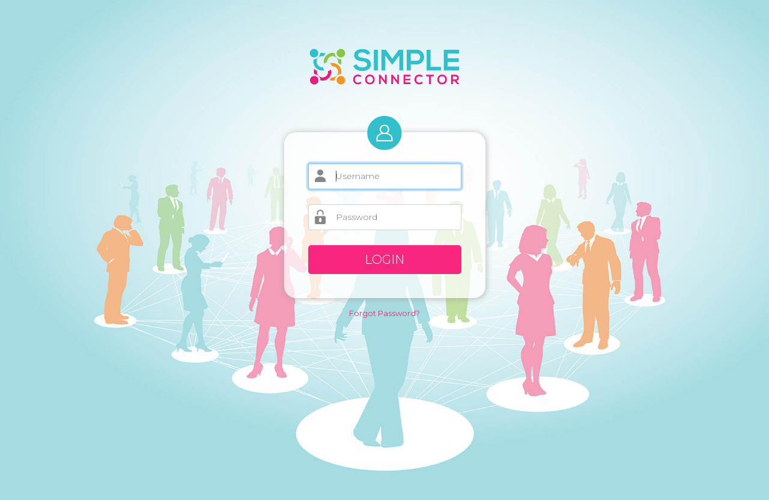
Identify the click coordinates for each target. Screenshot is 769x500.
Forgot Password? (384, 313)
